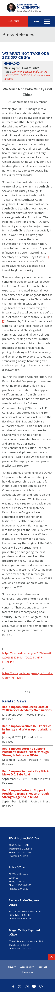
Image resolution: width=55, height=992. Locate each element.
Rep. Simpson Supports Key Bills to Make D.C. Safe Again (26, 773)
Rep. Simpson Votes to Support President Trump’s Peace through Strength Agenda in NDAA (25, 794)
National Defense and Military (29, 71)
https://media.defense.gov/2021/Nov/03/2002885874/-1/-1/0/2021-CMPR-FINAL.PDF (27, 657)
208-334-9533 (20, 888)
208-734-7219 (23, 948)
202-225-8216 (20, 855)
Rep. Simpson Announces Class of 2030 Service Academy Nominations (27, 708)
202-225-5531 (23, 852)
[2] (3, 321)
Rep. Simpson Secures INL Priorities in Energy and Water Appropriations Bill (27, 729)
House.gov (27, 972)
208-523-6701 (23, 918)
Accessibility (27, 966)
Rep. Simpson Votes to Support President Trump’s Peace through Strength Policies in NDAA (25, 752)
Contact (42, 966)
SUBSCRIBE (13, 21)
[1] (47, 257)
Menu (42, 23)
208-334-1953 (23, 885)
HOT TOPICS (11, 75)
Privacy (12, 966)
